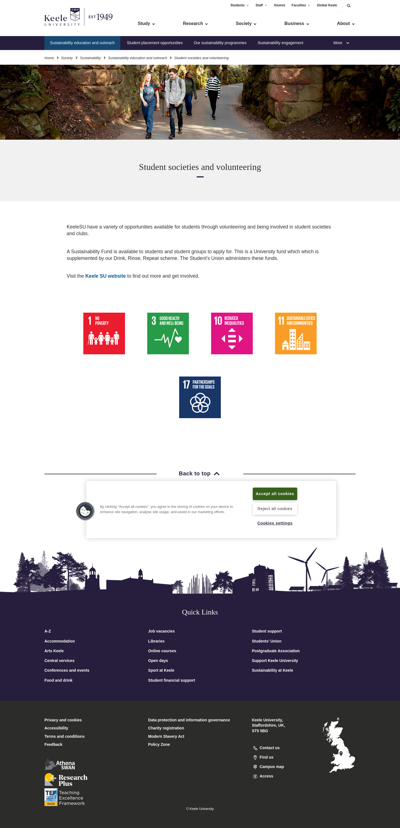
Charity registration (166, 728)
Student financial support (171, 680)
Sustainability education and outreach (82, 43)
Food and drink (58, 680)
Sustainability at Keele (272, 670)
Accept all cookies (275, 493)
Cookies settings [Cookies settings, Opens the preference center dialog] (274, 523)
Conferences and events (66, 670)
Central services (59, 660)
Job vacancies (161, 631)
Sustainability (90, 58)
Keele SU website (105, 276)
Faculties (301, 5)
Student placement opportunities (155, 43)
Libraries (156, 641)
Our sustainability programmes (220, 43)
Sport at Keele (161, 670)
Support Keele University (275, 660)
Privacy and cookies (63, 720)
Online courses (162, 651)
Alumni (279, 5)
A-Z (47, 631)
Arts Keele (54, 651)
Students (239, 5)
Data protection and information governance (189, 720)
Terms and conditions (64, 736)
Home (49, 58)
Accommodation (59, 641)
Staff (262, 5)
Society (67, 58)
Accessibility (56, 728)
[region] (211, 509)
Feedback (53, 744)
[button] (348, 5)
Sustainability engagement (280, 43)
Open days (158, 660)
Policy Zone (159, 744)
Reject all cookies (275, 508)
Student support (267, 631)
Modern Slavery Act (166, 736)
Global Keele (327, 5)
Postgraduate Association (276, 651)
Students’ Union (267, 641)
